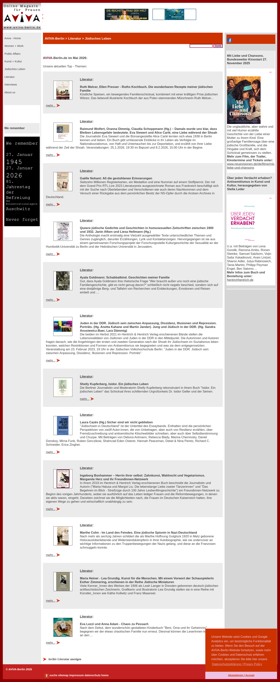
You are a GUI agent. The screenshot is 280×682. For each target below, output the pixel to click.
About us (9, 92)
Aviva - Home (12, 38)
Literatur (9, 76)
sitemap (63, 675)
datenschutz (93, 675)
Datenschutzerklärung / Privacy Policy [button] (237, 664)
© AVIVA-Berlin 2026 (19, 669)
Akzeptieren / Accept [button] (241, 675)
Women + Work (14, 45)
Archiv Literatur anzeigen (64, 659)
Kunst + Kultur (13, 61)
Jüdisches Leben (14, 69)
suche (53, 675)
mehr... (50, 105)
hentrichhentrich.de (240, 280)
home (104, 675)
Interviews (10, 84)
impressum (76, 675)
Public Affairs (12, 53)
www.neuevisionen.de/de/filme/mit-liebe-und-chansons (251, 165)
